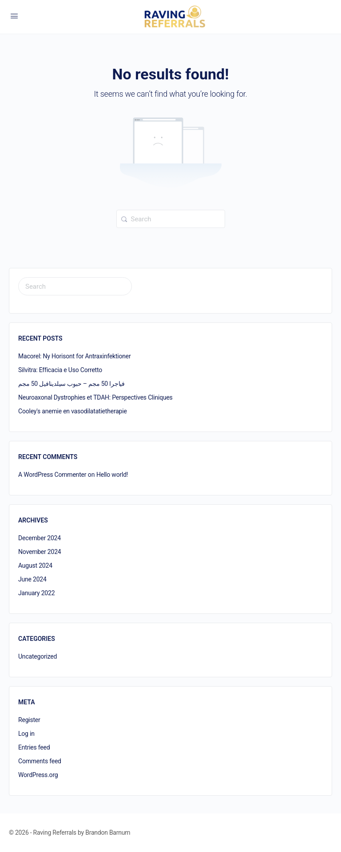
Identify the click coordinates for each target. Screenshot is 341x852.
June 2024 (32, 579)
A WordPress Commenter (52, 474)
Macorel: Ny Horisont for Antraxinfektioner (74, 356)
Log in (26, 733)
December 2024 (39, 538)
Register (29, 719)
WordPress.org (38, 774)
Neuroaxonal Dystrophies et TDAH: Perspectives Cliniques (95, 397)
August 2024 (35, 565)
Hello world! (112, 474)
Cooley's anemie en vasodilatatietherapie (72, 411)
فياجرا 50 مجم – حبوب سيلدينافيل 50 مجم (71, 383)
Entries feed (34, 747)
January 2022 (36, 593)
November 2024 (39, 551)
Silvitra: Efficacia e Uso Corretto (60, 369)
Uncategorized (37, 656)
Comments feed (39, 761)
